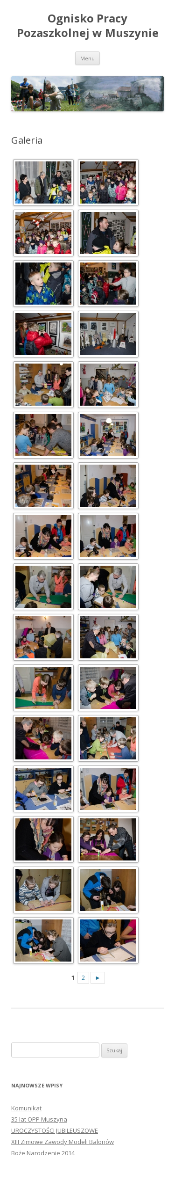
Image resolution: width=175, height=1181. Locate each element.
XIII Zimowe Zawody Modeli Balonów (62, 1141)
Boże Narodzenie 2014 (43, 1153)
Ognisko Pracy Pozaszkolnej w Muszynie (88, 25)
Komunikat (26, 1108)
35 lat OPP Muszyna (39, 1119)
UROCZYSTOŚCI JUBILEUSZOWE (54, 1130)
